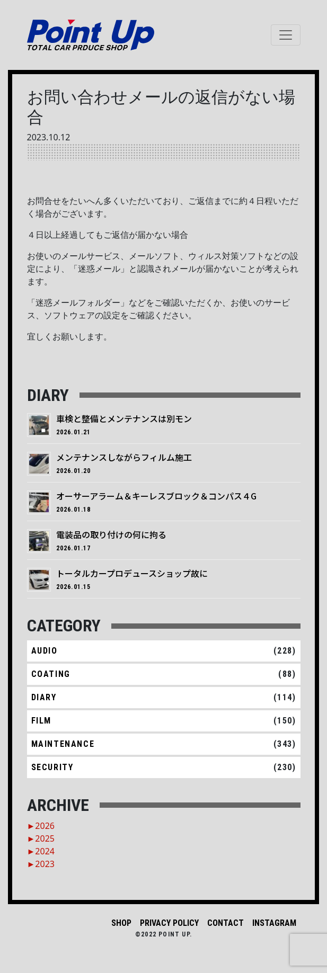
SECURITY (52, 767)
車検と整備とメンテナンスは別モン (124, 418)
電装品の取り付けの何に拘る (111, 534)
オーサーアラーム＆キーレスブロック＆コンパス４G (156, 495)
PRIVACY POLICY (169, 923)
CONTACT (225, 923)
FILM (41, 721)
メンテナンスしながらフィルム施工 (124, 457)
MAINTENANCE (63, 744)
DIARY (44, 697)
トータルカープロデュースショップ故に (132, 573)
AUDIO (44, 651)
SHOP (121, 923)
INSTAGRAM (274, 923)
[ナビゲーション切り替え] (286, 35)
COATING (50, 674)
